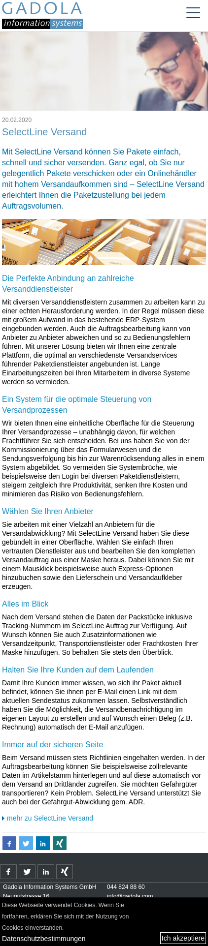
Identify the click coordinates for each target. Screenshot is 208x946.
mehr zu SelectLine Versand (50, 818)
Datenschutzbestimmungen (44, 939)
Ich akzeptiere (183, 938)
